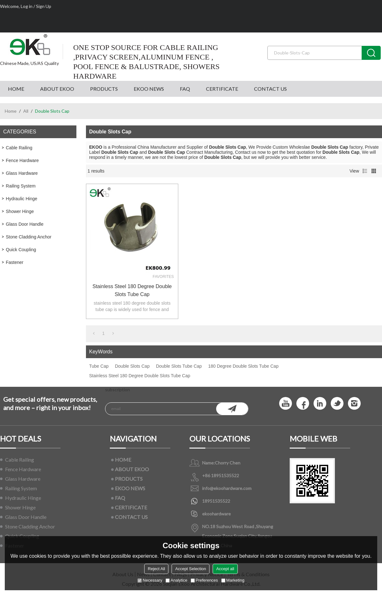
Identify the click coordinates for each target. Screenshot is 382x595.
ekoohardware (216, 513)
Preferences (204, 580)
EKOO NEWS (149, 89)
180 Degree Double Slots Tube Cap (243, 366)
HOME (16, 89)
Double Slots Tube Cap (179, 366)
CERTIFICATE (222, 89)
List (365, 171)
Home (11, 111)
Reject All (156, 568)
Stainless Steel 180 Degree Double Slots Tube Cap (132, 290)
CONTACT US (270, 89)
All (25, 111)
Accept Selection (190, 568)
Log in (26, 6)
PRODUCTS (104, 89)
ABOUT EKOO (57, 89)
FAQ (185, 89)
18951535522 (216, 501)
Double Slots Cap (132, 366)
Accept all (225, 568)
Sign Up (43, 6)
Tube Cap (99, 366)
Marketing (232, 580)
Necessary (150, 580)
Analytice (176, 580)
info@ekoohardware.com (226, 488)
